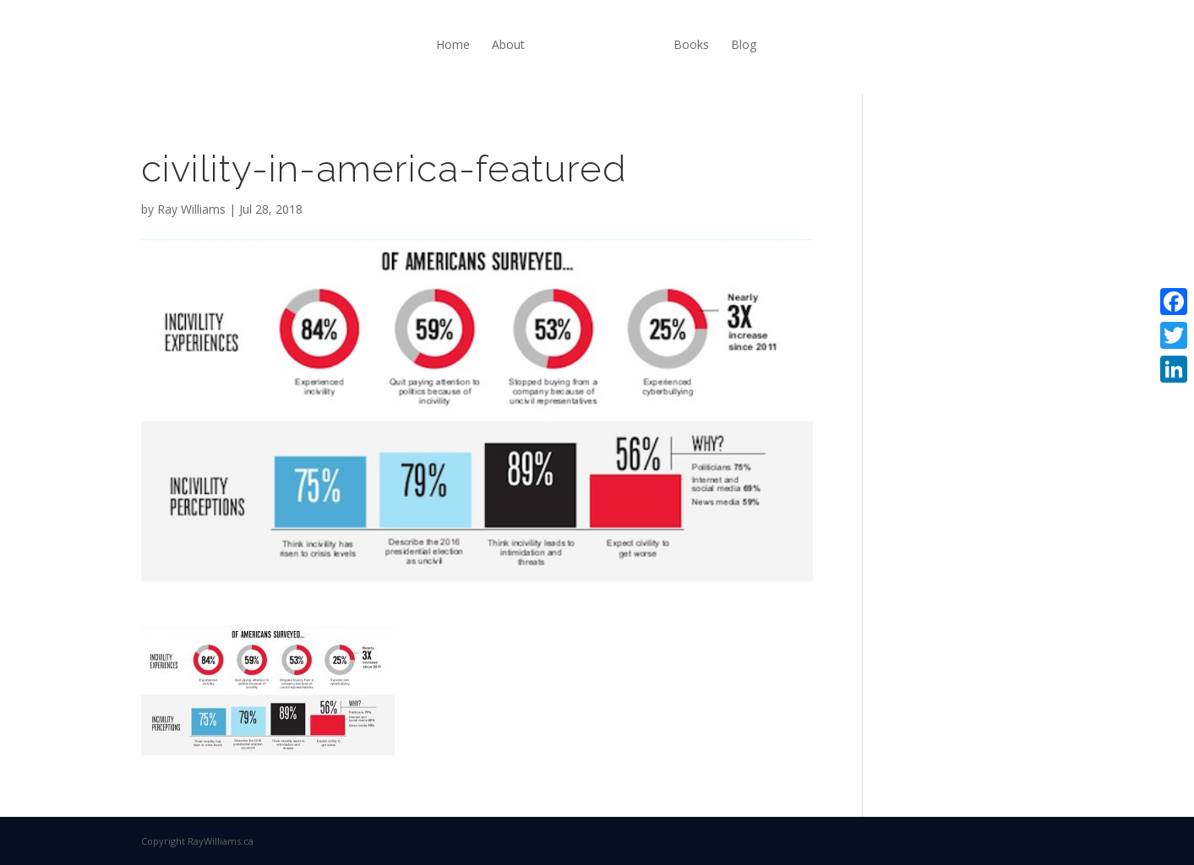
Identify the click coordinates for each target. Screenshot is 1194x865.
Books (691, 44)
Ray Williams (191, 209)
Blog (743, 44)
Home (453, 44)
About (508, 44)
